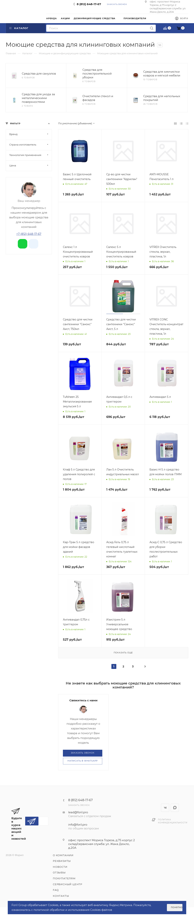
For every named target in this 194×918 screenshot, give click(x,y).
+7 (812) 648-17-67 (28, 234)
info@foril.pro (77, 824)
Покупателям (64, 878)
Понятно (176, 907)
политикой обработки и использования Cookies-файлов (73, 910)
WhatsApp (175, 808)
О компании (63, 855)
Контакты (61, 895)
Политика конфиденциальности (172, 821)
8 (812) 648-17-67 (89, 4)
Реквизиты (62, 860)
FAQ (56, 889)
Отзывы (59, 872)
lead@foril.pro (78, 812)
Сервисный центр (67, 884)
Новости (60, 866)
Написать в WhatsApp (82, 760)
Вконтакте (165, 808)
